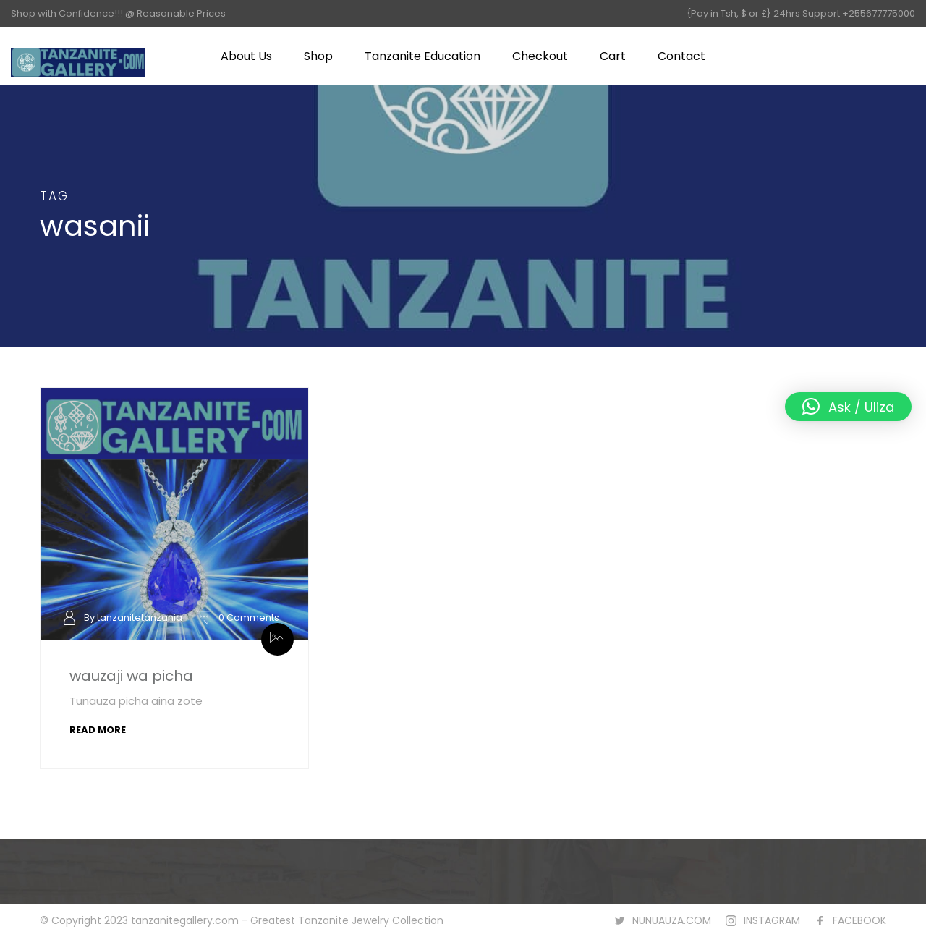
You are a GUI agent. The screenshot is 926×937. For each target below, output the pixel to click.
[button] (848, 406)
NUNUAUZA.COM (671, 920)
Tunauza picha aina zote (136, 700)
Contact (681, 56)
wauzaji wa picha (131, 676)
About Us (246, 56)
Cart (613, 56)
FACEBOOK (859, 920)
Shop (318, 56)
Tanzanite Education (422, 56)
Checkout (540, 56)
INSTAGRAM (772, 920)
